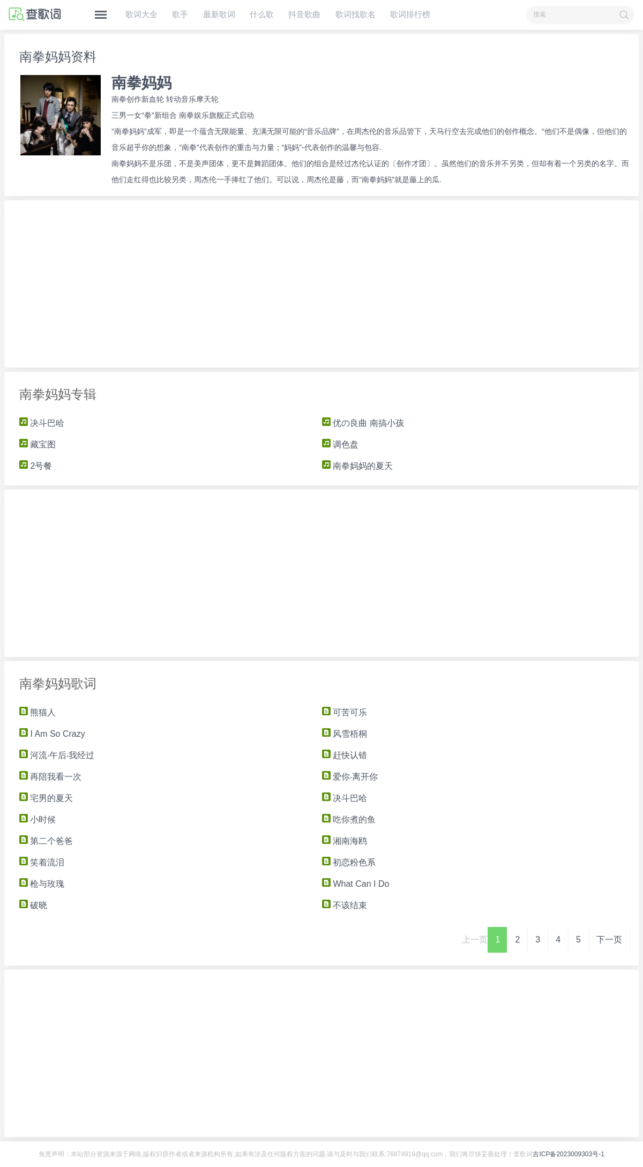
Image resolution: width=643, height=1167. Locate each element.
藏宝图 (37, 444)
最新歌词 (219, 14)
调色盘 (340, 444)
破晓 (33, 905)
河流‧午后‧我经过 (56, 755)
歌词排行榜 (410, 14)
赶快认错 (344, 755)
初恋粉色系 (349, 862)
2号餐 (35, 465)
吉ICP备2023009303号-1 (568, 1154)
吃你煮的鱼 (349, 819)
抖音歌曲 (304, 14)
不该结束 (344, 905)
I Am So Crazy (52, 733)
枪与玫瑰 (41, 883)
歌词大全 (141, 14)
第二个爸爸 (46, 841)
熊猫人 (37, 712)
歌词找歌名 (355, 14)
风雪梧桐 (350, 733)
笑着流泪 (41, 862)
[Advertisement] (321, 284)
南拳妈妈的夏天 (357, 465)
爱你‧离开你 (350, 776)
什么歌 (262, 14)
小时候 (37, 819)
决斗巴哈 (41, 423)
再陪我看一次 (50, 776)
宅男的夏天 (46, 798)
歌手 (180, 14)
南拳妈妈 (141, 82)
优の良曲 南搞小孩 (363, 423)
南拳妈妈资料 (57, 56)
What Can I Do (355, 883)
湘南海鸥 (344, 841)
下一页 (609, 939)
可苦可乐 (344, 712)
